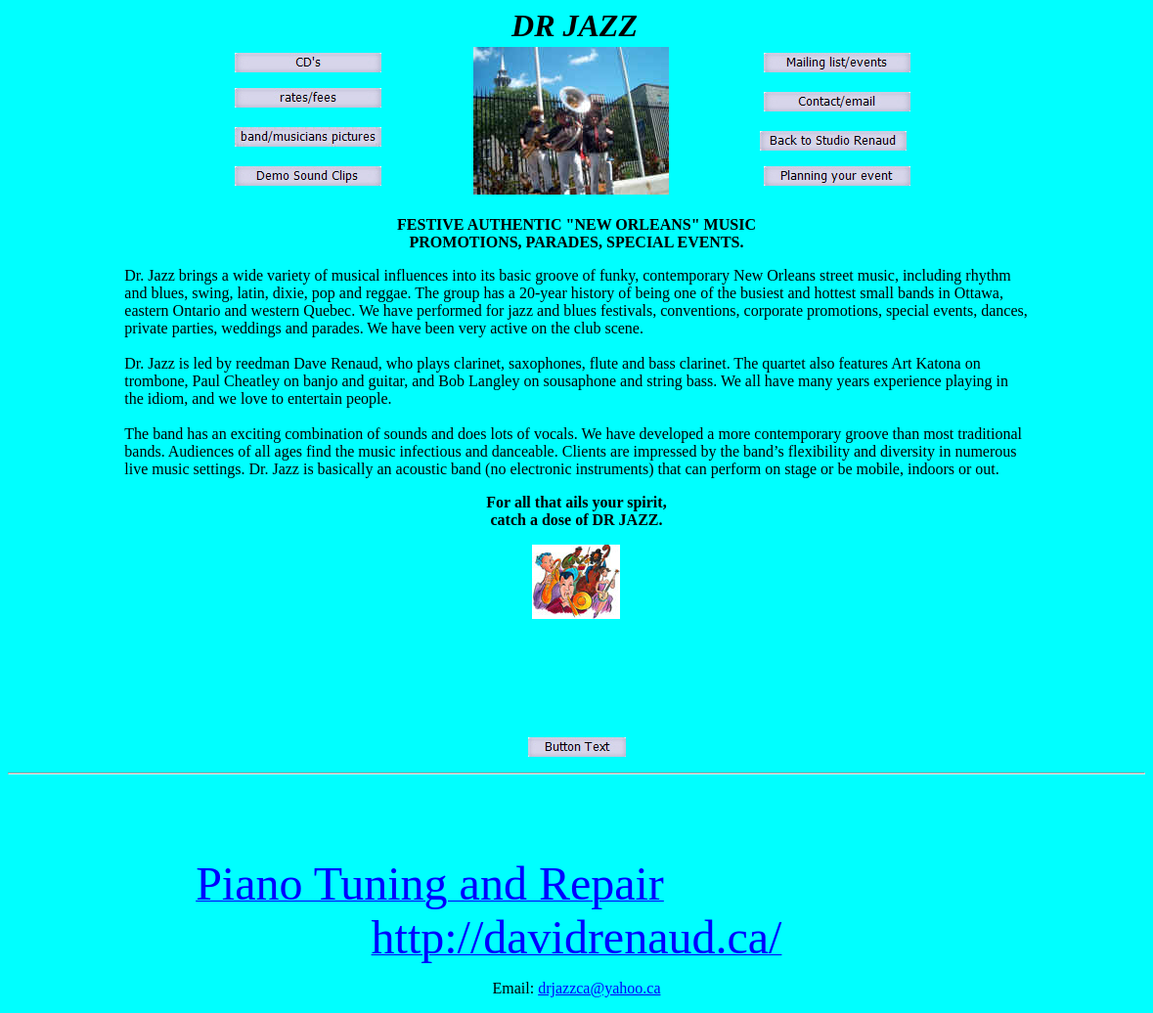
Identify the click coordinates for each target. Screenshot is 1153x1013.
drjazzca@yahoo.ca (599, 988)
